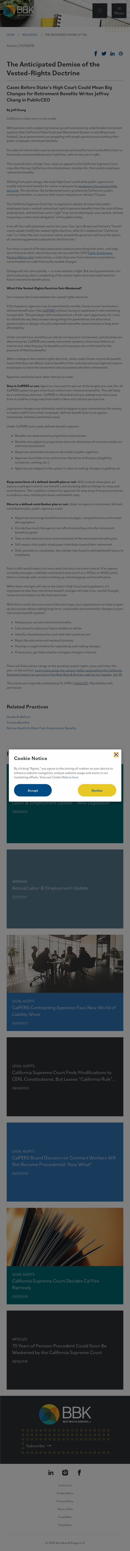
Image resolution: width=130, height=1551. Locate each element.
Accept (33, 790)
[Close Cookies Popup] (116, 754)
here (75, 777)
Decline (97, 790)
